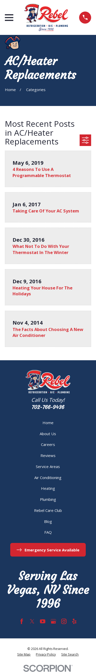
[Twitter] (32, 621)
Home (48, 422)
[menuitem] (23, 654)
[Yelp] (74, 621)
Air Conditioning (47, 477)
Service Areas (48, 466)
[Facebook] (21, 621)
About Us (48, 433)
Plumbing (48, 499)
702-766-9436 (47, 407)
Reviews (48, 455)
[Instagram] (64, 621)
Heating (48, 488)
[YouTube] (42, 621)
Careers (48, 444)
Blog (48, 521)
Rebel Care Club (48, 510)
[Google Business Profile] (53, 621)
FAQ (48, 532)
